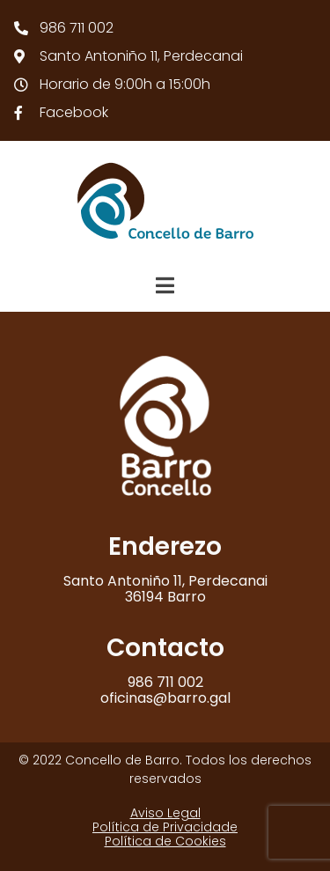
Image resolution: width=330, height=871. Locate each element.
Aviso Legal (165, 813)
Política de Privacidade (165, 827)
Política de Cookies (165, 841)
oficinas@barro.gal (165, 698)
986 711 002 (165, 682)
